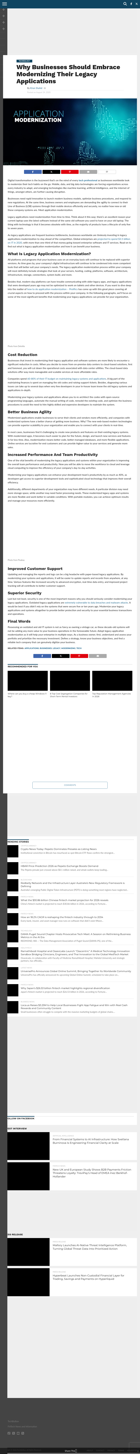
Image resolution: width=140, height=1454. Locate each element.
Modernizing (68, 648)
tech (79, 648)
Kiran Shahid (36, 88)
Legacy (56, 648)
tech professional (88, 180)
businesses (46, 648)
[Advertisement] (70, 31)
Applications (31, 648)
